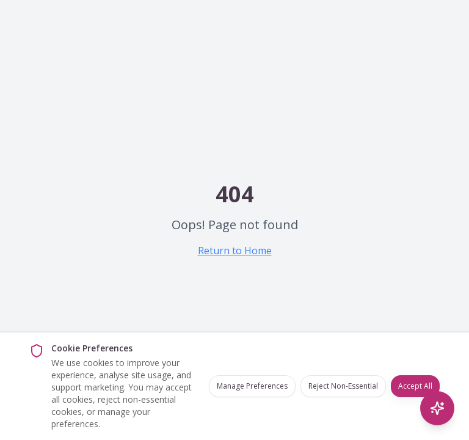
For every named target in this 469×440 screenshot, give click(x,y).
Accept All (415, 386)
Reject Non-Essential (343, 386)
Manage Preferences (252, 386)
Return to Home (235, 250)
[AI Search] (437, 408)
